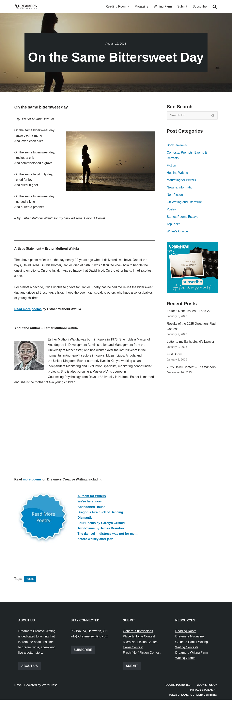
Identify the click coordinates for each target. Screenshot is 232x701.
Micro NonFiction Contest (141, 643)
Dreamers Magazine (189, 638)
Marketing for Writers (181, 180)
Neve (18, 686)
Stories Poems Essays (182, 217)
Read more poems (28, 309)
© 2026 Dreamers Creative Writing (193, 696)
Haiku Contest (133, 648)
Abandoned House (91, 508)
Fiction (171, 165)
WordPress (49, 686)
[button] (128, 6)
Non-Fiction (175, 195)
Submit (182, 6)
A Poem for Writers (92, 497)
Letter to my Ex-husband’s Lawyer (191, 342)
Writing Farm (163, 6)
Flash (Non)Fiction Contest (142, 654)
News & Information (180, 187)
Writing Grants (185, 659)
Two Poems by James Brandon (101, 529)
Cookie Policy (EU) (178, 686)
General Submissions (138, 632)
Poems (30, 580)
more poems (32, 480)
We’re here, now (90, 502)
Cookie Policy (207, 686)
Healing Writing (177, 172)
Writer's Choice (177, 231)
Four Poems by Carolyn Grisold (101, 524)
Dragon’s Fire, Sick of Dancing (100, 513)
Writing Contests (186, 648)
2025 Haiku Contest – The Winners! (192, 367)
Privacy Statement (203, 691)
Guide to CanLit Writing (191, 643)
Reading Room (185, 632)
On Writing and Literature (184, 202)
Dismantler (86, 518)
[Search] (214, 6)
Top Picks (173, 224)
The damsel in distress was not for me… (108, 534)
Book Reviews (177, 145)
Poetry (171, 209)
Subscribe (200, 6)
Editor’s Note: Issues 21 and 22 (189, 311)
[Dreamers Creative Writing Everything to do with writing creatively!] (27, 6)
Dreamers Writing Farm (191, 654)
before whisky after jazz (95, 540)
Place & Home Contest (139, 638)
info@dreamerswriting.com (89, 638)
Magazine (141, 6)
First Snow (174, 355)
